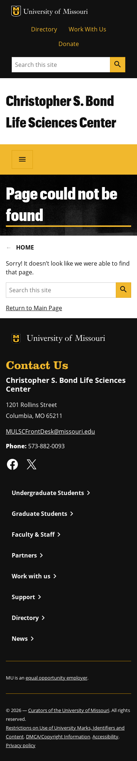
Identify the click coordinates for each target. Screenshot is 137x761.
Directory (44, 29)
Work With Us (87, 29)
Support (28, 597)
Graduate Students (44, 513)
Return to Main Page (34, 308)
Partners (29, 555)
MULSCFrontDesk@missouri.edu (50, 431)
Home (25, 247)
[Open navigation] (22, 159)
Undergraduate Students (52, 492)
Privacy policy (20, 745)
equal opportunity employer (56, 677)
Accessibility (105, 736)
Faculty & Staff (37, 534)
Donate (68, 44)
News (24, 638)
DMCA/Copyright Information (58, 736)
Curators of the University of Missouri (68, 710)
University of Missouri (55, 12)
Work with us (35, 576)
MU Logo (16, 11)
